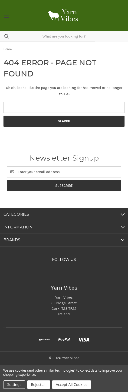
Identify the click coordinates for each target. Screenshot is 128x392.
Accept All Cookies (71, 384)
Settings (14, 384)
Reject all (38, 384)
